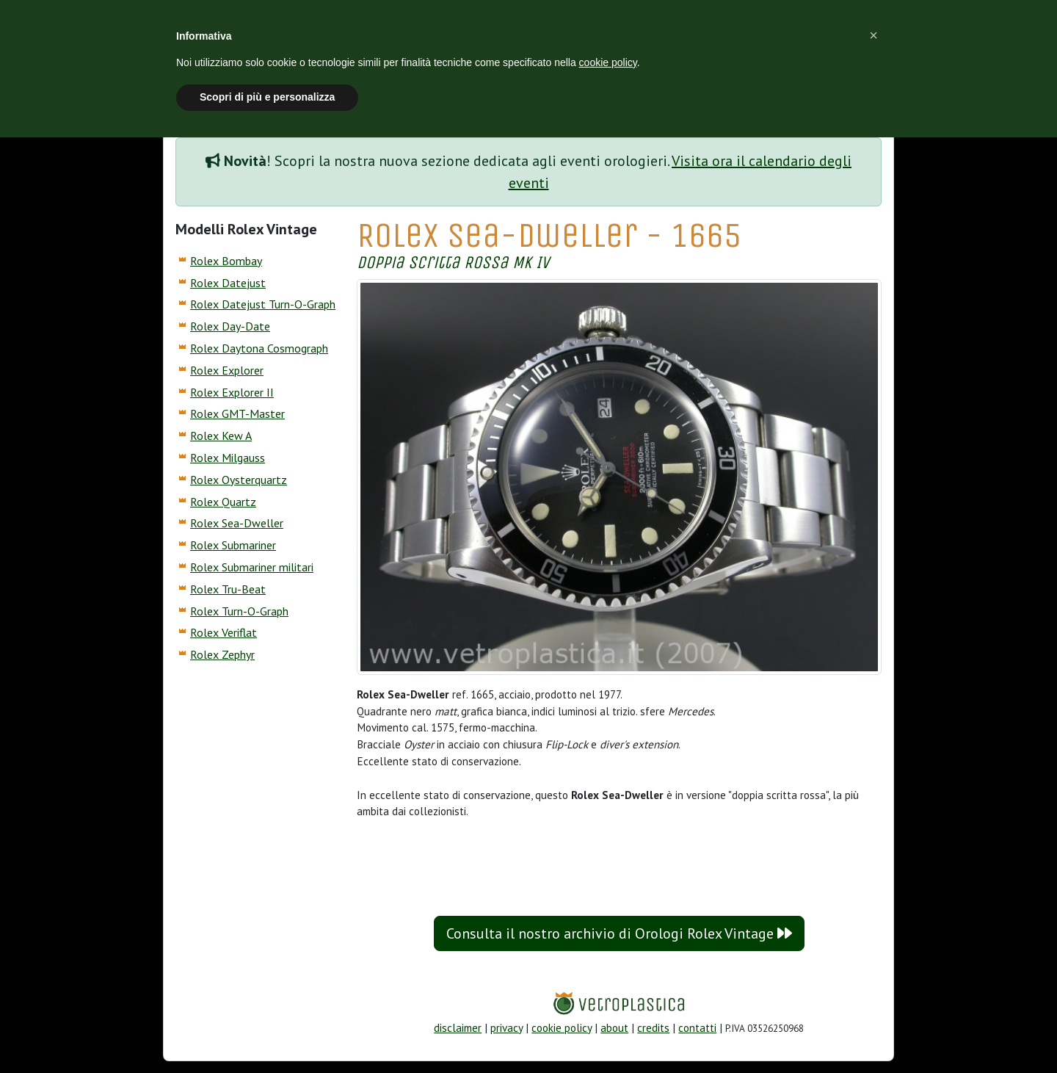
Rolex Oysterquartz (238, 479)
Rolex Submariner (233, 545)
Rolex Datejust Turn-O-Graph (262, 304)
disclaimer (458, 1028)
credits (653, 1028)
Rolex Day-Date (230, 326)
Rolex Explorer (227, 370)
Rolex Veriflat (223, 632)
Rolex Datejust (228, 282)
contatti (697, 1028)
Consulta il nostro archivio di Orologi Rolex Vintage (619, 933)
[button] (873, 35)
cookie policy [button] (608, 62)
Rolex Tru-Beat (228, 589)
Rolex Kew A (221, 435)
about (614, 1028)
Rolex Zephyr (222, 654)
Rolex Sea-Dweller (236, 523)
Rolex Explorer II (232, 392)
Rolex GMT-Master (237, 413)
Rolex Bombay (226, 260)
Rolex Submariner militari (251, 567)
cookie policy (561, 1028)
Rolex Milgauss (227, 457)
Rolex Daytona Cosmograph (259, 348)
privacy (506, 1028)
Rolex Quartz (223, 501)
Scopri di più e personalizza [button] (267, 97)
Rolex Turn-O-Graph (239, 611)
